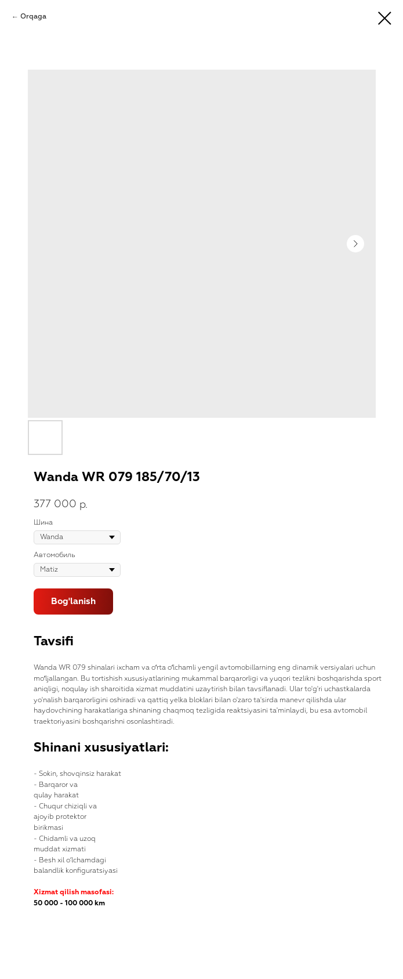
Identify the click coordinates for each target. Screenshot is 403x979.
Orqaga (33, 16)
